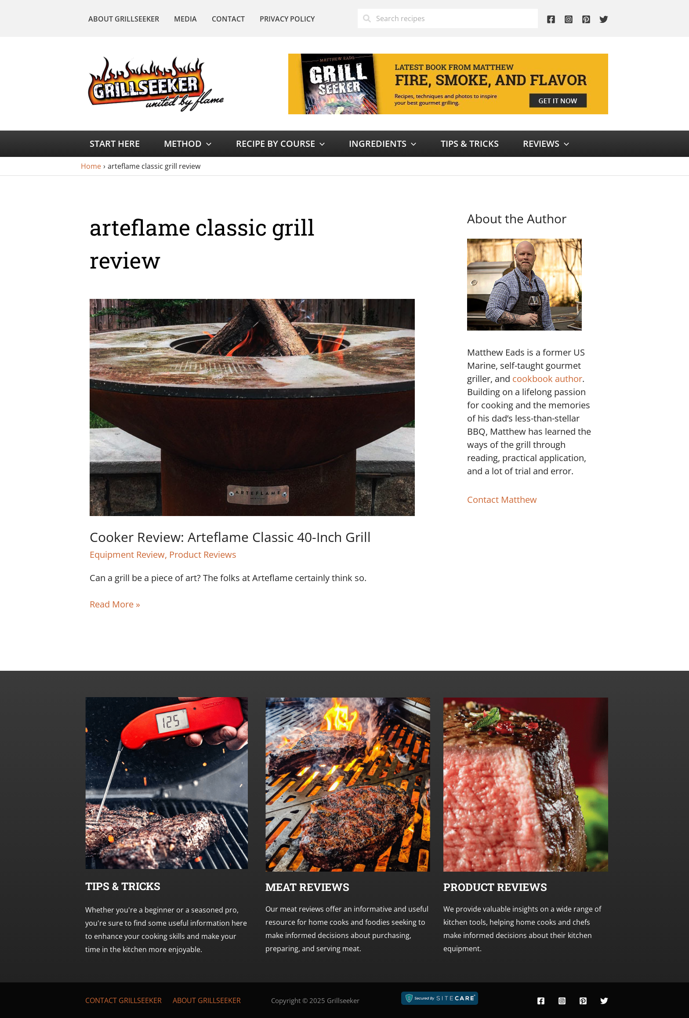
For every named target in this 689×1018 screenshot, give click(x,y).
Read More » (115, 604)
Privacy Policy (284, 19)
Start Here (115, 143)
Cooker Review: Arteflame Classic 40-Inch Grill (230, 537)
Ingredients (382, 144)
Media (184, 19)
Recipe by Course (280, 144)
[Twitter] (603, 19)
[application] (206, 144)
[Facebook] (551, 19)
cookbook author (547, 379)
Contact (226, 19)
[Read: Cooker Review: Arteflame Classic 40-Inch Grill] (252, 406)
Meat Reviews (307, 887)
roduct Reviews (498, 887)
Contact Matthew (502, 499)
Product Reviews (202, 554)
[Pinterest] (586, 19)
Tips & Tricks (470, 143)
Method (187, 144)
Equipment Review (127, 554)
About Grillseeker (123, 19)
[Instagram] (568, 19)
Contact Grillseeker (123, 1000)
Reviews (546, 144)
